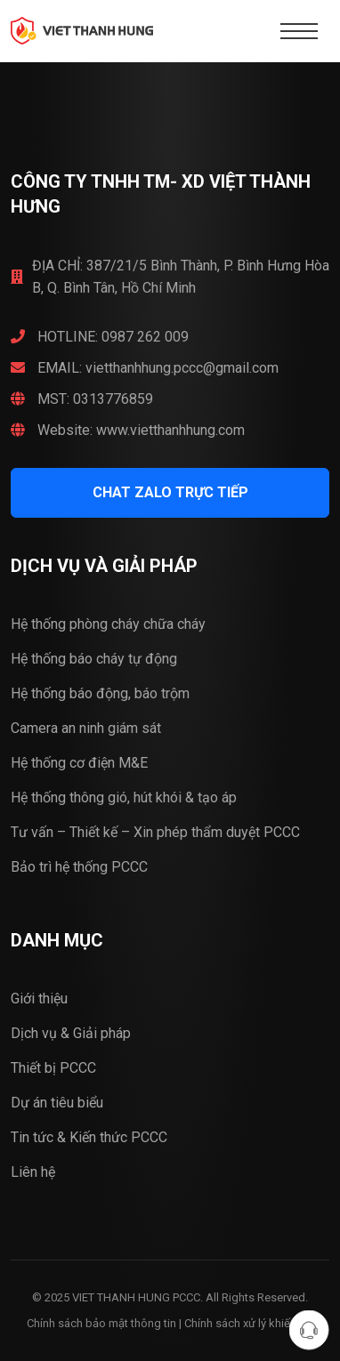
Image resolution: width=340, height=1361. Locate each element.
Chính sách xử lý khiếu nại (249, 1323)
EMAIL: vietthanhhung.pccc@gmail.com (145, 367)
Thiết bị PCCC (53, 1067)
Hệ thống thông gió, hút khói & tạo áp (124, 797)
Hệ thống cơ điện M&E (79, 762)
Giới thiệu (39, 998)
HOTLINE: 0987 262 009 (100, 336)
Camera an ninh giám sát (86, 728)
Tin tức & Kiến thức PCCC (89, 1137)
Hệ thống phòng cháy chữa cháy (108, 624)
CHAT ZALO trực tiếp (170, 492)
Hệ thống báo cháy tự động (94, 658)
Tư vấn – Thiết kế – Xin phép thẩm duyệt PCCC (155, 832)
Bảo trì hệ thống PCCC (79, 866)
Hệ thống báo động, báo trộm (100, 693)
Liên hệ (33, 1172)
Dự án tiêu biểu (57, 1102)
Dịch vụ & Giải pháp (71, 1033)
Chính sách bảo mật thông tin (101, 1323)
